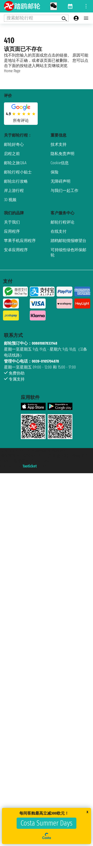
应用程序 (12, 231)
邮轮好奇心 (14, 144)
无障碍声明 (60, 181)
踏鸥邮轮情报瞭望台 (68, 240)
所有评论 (21, 120)
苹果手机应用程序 (20, 240)
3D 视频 (10, 199)
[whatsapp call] (53, 6)
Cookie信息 (60, 162)
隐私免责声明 (62, 153)
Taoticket (30, 466)
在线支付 (58, 231)
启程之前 (12, 153)
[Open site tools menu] (86, 6)
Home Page (12, 71)
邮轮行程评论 (62, 222)
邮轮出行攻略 (16, 181)
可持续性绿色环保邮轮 (68, 252)
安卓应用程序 (16, 249)
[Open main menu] (86, 18)
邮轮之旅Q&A (15, 162)
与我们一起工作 (64, 190)
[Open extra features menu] (36, 18)
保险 (55, 172)
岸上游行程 (14, 190)
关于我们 (12, 222)
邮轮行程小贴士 (18, 172)
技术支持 (58, 144)
